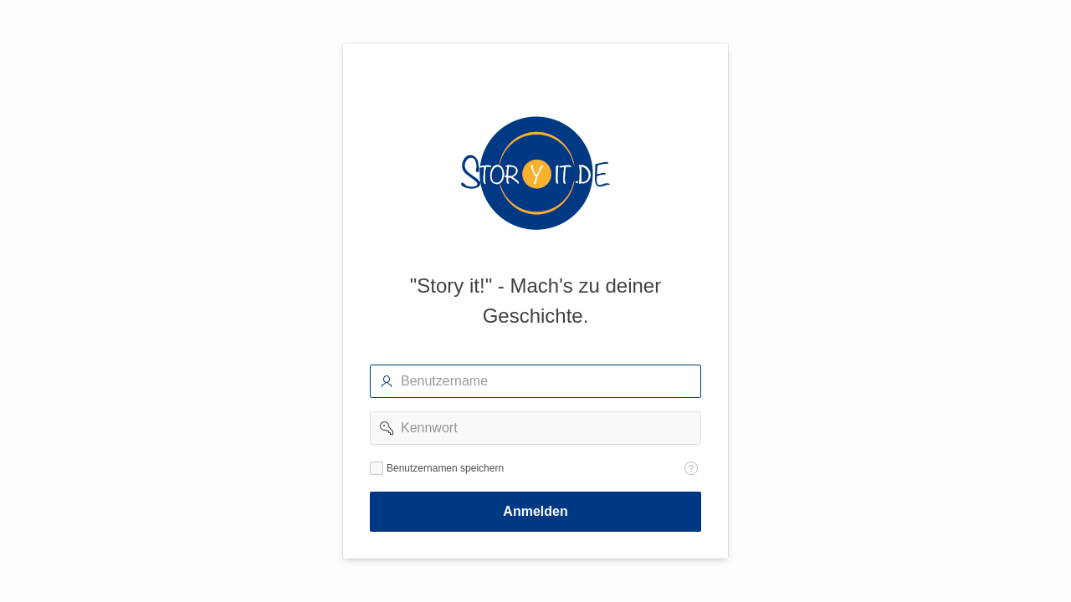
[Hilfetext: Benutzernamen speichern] (691, 468)
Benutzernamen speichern (445, 468)
